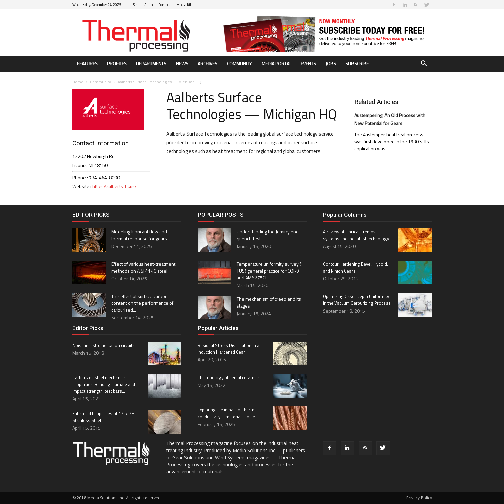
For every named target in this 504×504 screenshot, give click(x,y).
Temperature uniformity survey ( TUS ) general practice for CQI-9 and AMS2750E (269, 270)
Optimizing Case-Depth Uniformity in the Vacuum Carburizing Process (357, 300)
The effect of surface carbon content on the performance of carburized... (142, 303)
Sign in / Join (143, 4)
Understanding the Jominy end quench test (268, 235)
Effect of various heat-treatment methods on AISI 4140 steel (143, 267)
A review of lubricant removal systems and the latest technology (356, 235)
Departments (151, 63)
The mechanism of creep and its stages (269, 302)
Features (87, 63)
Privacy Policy (419, 498)
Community (239, 63)
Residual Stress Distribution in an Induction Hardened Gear (230, 348)
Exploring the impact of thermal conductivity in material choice (228, 413)
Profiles (117, 63)
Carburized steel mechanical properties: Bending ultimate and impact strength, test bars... (103, 384)
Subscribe (357, 63)
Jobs (331, 63)
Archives (207, 63)
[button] (424, 64)
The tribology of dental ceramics (229, 377)
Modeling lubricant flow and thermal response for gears (139, 235)
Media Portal (276, 63)
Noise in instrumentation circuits (103, 345)
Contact (164, 4)
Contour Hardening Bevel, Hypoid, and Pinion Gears (355, 267)
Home (77, 82)
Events (308, 63)
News (182, 63)
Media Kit (183, 4)
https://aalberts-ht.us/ (114, 186)
